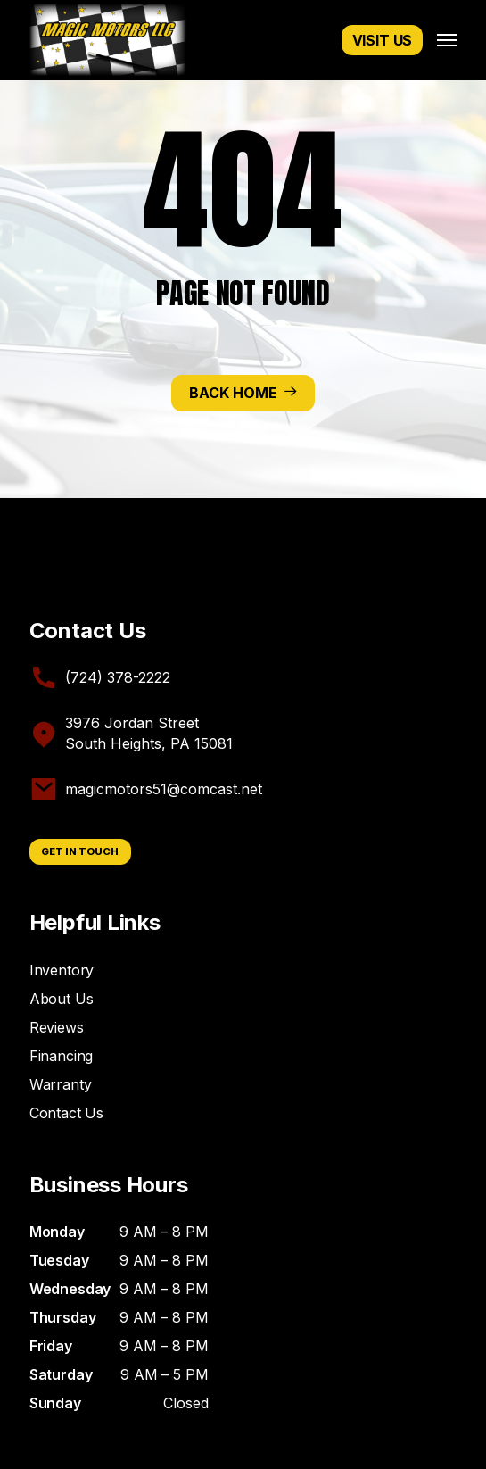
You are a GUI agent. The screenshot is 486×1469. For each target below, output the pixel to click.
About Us (61, 999)
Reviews (56, 1027)
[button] (447, 40)
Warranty (60, 1084)
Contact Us (66, 1113)
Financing (61, 1056)
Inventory (62, 970)
